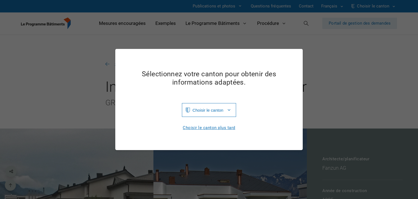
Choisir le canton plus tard (209, 128)
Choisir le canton (207, 110)
